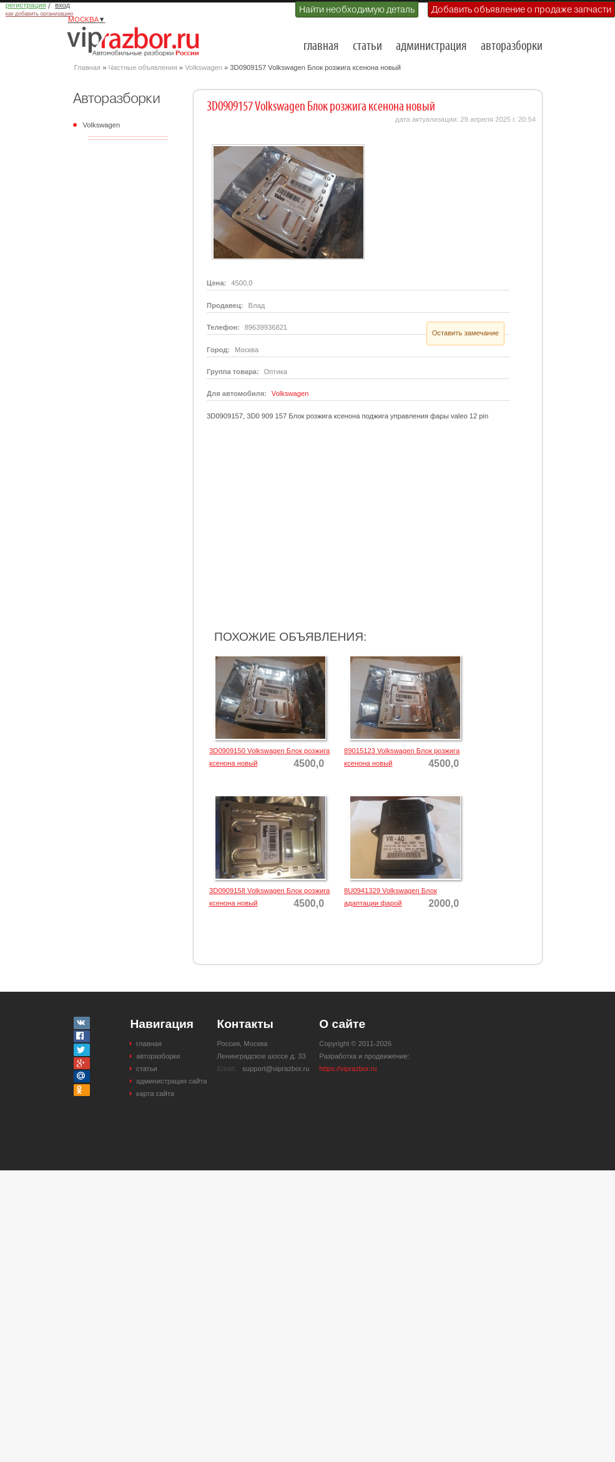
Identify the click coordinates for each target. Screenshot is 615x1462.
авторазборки (512, 46)
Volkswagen (203, 67)
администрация (431, 46)
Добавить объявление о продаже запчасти (521, 9)
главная (320, 46)
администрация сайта (171, 1081)
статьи (367, 46)
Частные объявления (143, 67)
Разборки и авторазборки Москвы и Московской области (137, 41)
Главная (87, 67)
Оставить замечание (465, 333)
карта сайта (155, 1093)
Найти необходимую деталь (357, 9)
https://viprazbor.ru (347, 1068)
